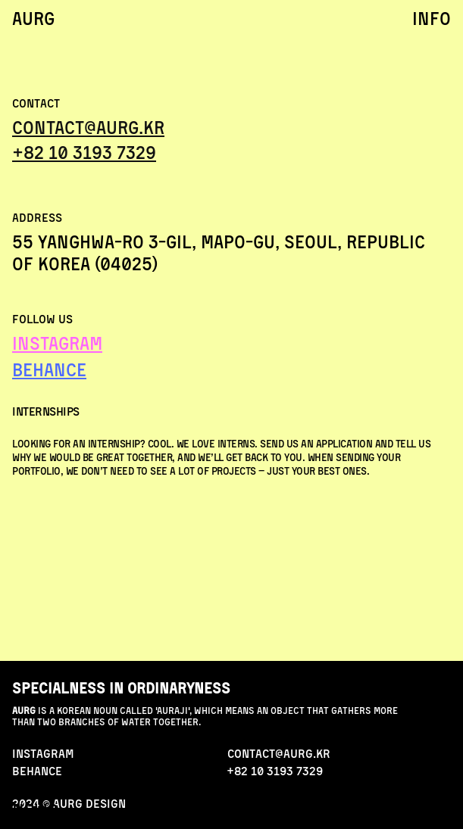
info (431, 18)
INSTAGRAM (57, 343)
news (35, 810)
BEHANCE (49, 369)
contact (416, 810)
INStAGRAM (43, 753)
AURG (33, 18)
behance (37, 770)
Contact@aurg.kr (88, 127)
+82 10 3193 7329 (84, 152)
